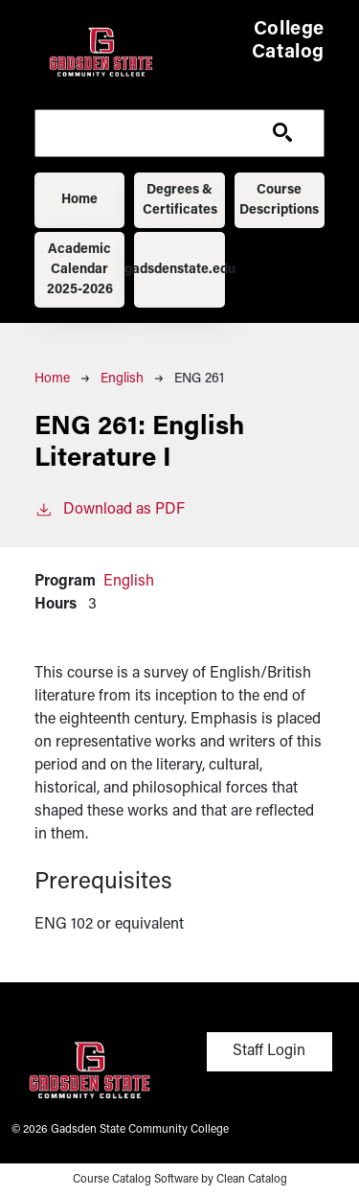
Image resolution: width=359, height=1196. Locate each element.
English (122, 379)
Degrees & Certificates (180, 200)
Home (79, 200)
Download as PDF (109, 508)
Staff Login (269, 1051)
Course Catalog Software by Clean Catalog (180, 1179)
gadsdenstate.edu (179, 270)
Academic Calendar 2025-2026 (80, 269)
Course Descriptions (279, 200)
